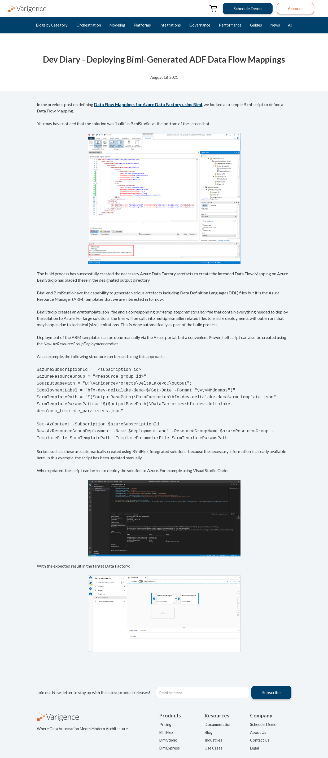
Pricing (165, 718)
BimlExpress (169, 742)
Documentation (218, 718)
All (290, 25)
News (275, 25)
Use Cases (213, 742)
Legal (254, 742)
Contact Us (259, 734)
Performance (230, 25)
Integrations (170, 25)
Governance (199, 25)
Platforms (142, 25)
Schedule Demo (263, 718)
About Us (258, 726)
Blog (208, 726)
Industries (213, 734)
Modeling (117, 25)
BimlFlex (166, 726)
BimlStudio (168, 734)
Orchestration (88, 25)
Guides (256, 25)
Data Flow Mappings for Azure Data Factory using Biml (148, 104)
